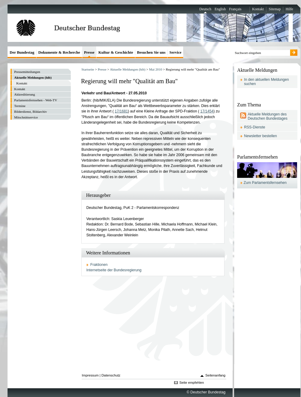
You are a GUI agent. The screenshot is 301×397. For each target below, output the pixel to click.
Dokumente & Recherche (59, 52)
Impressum (90, 375)
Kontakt (258, 9)
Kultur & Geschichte (115, 52)
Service (175, 52)
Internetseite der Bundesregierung (113, 270)
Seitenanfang (215, 375)
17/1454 (207, 111)
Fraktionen (99, 265)
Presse (102, 69)
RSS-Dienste (254, 127)
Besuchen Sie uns (151, 52)
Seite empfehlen (191, 382)
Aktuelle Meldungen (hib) (128, 69)
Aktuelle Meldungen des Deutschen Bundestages (267, 116)
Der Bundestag (22, 52)
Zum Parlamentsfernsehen (265, 183)
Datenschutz (111, 375)
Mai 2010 (155, 69)
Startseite (87, 69)
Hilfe (289, 9)
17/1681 (121, 111)
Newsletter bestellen (260, 136)
